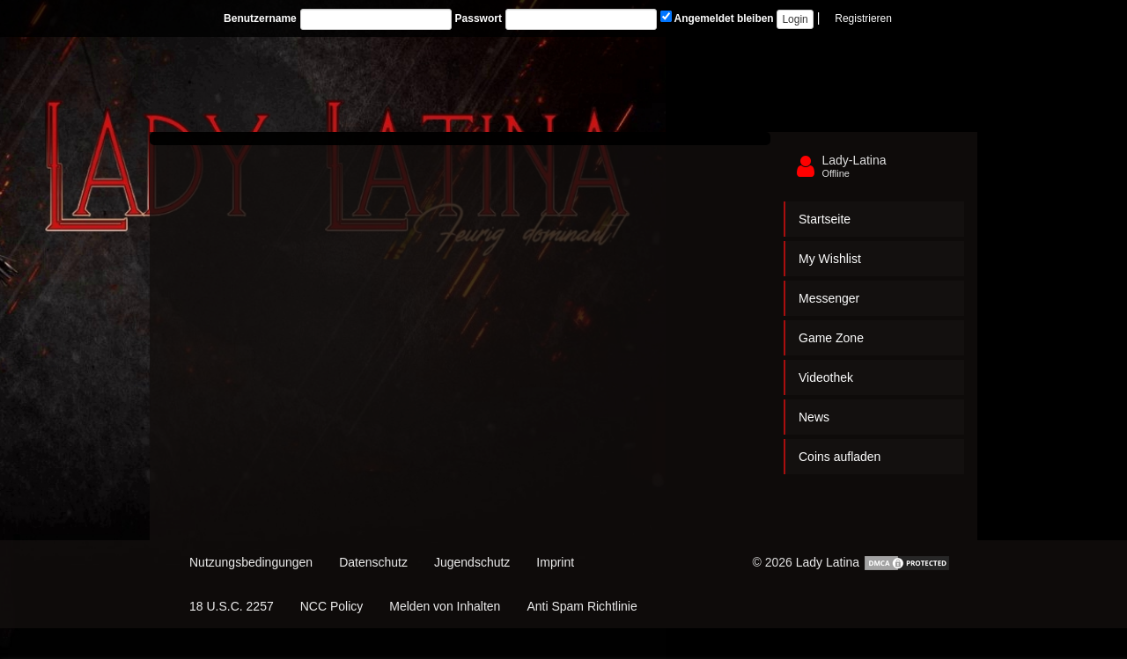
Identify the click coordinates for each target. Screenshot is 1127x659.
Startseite (825, 219)
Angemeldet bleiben (717, 18)
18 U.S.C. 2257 (231, 606)
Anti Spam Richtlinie (582, 606)
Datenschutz (373, 562)
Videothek (826, 377)
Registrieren (863, 18)
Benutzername (260, 18)
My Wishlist (830, 259)
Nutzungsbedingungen (251, 562)
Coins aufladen (839, 457)
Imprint (555, 562)
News (814, 417)
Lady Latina (827, 562)
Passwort (478, 18)
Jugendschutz (472, 562)
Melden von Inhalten (444, 606)
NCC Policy (332, 606)
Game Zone (831, 338)
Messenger (829, 298)
